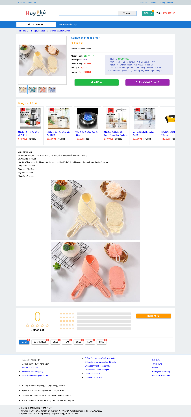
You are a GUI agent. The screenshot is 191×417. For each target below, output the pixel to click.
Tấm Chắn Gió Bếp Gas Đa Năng (86, 133)
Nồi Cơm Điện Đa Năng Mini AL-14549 (59, 133)
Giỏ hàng (148, 13)
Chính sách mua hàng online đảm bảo (100, 362)
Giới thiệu (143, 2)
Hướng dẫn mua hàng (161, 372)
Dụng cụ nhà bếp (38, 31)
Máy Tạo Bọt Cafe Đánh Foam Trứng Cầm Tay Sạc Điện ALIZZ (115, 134)
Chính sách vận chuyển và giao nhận (100, 358)
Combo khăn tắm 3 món (60, 31)
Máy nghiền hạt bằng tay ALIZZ (143, 133)
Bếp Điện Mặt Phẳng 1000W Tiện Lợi (173, 133)
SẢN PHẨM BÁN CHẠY (68, 24)
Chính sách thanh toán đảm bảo (98, 366)
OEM (85, 60)
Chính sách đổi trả (92, 374)
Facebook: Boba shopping (32, 372)
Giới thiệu (156, 360)
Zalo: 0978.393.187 (30, 368)
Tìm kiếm (127, 13)
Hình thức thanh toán (161, 375)
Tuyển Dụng (157, 364)
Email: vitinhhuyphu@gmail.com (35, 375)
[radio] (27, 325)
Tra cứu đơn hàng (157, 2)
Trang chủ (23, 31)
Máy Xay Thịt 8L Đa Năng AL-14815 (28, 133)
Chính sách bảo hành (93, 377)
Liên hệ (170, 2)
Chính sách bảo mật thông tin (97, 370)
